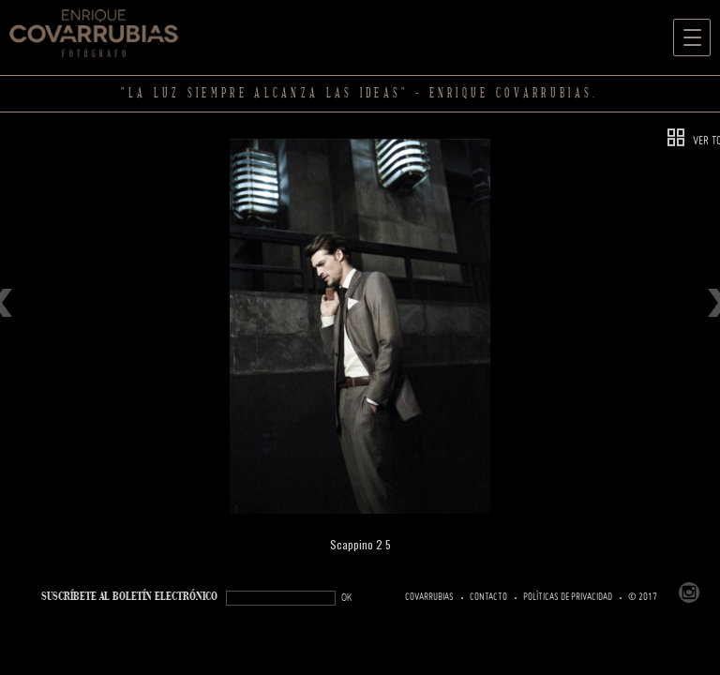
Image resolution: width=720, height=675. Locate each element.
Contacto (488, 597)
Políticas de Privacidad (567, 597)
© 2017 (642, 597)
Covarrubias (429, 597)
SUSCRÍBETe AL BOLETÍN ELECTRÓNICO (129, 597)
